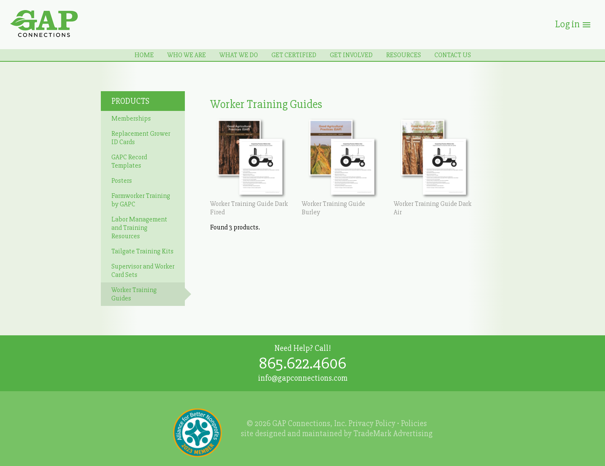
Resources (403, 55)
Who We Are (186, 55)
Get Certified (293, 55)
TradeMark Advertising (393, 434)
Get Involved (351, 55)
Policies (414, 424)
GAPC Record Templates (129, 161)
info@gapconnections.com (302, 378)
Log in (573, 24)
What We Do (238, 55)
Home (144, 55)
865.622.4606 (302, 363)
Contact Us (452, 55)
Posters (121, 180)
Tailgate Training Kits (142, 251)
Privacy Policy (371, 424)
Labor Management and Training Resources (139, 227)
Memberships (131, 118)
